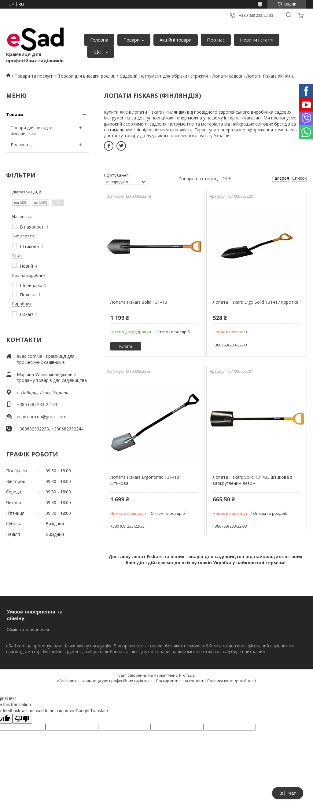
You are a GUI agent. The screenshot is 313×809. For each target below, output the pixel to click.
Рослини (19, 145)
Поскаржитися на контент (179, 680)
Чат (287, 793)
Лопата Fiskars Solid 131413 (138, 302)
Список (299, 178)
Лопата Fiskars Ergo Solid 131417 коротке (255, 302)
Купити (125, 346)
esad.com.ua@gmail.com (41, 416)
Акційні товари (176, 40)
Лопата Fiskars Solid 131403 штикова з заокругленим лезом (252, 480)
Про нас (216, 40)
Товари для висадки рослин (87, 76)
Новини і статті (256, 40)
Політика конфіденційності (231, 680)
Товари (131, 40)
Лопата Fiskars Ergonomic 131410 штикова (144, 480)
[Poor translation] (22, 719)
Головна (99, 40)
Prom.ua (187, 675)
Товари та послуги (34, 76)
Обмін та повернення (28, 629)
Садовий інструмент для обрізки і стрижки (164, 76)
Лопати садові (227, 76)
